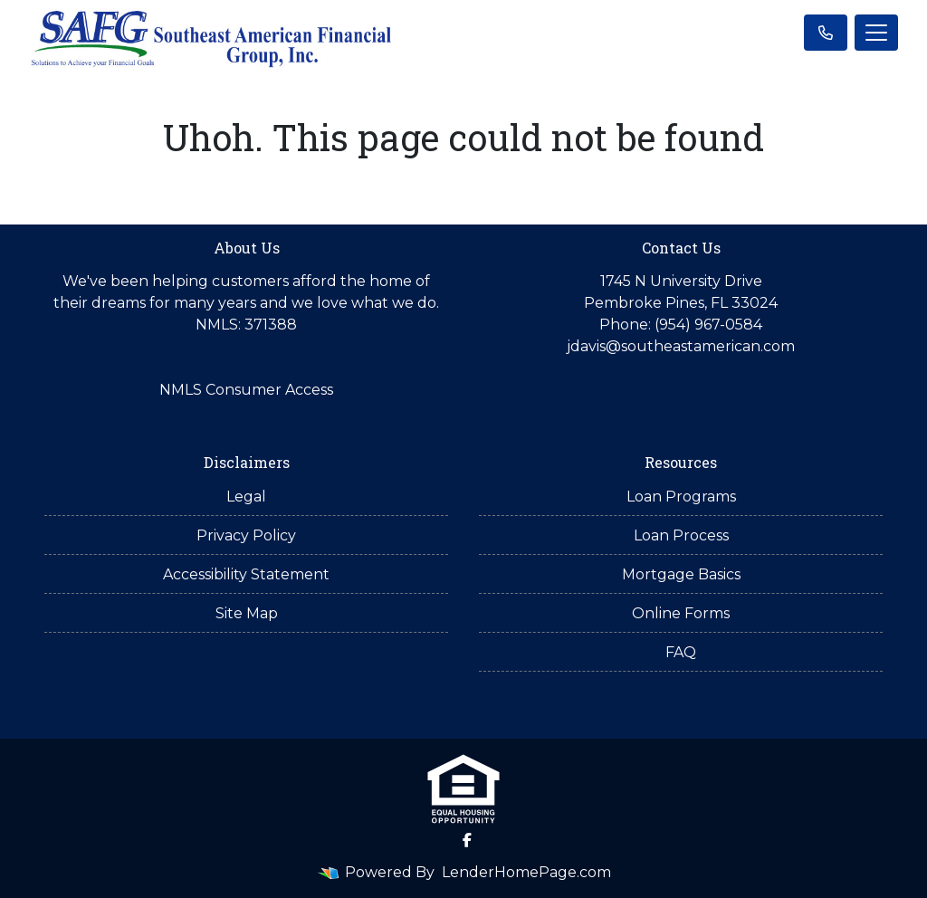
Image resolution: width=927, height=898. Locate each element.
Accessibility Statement (246, 574)
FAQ (680, 652)
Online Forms (681, 613)
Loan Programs (681, 496)
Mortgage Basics (681, 574)
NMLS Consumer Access (246, 389)
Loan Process (681, 535)
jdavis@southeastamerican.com (681, 346)
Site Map (246, 613)
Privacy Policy (246, 535)
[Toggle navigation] (876, 32)
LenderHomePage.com (526, 872)
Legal (246, 496)
